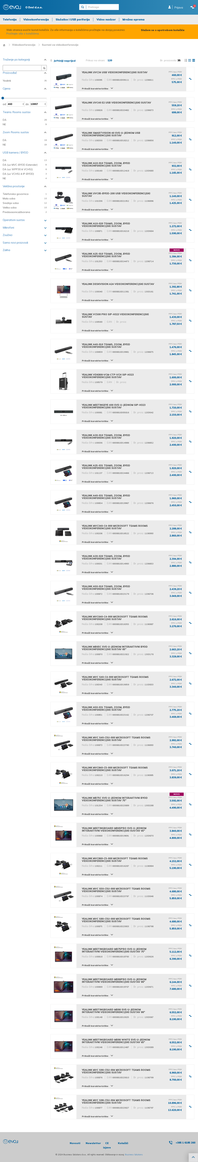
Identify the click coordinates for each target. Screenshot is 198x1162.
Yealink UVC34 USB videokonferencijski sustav (114, 72)
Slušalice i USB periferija (73, 19)
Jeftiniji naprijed (62, 61)
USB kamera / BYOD (15, 152)
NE (25, 124)
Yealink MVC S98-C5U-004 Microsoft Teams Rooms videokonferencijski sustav (116, 1101)
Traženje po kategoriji (16, 59)
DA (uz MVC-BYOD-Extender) (25, 165)
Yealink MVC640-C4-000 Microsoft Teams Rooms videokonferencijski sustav (115, 618)
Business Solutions (134, 1154)
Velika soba (25, 207)
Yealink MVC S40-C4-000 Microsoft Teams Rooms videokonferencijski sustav (115, 678)
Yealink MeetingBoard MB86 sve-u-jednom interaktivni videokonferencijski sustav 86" (113, 1011)
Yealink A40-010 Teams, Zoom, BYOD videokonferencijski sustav (106, 345)
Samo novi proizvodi (15, 242)
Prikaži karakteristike (95, 88)
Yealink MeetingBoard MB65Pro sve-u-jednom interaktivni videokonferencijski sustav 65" (114, 829)
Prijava (178, 7)
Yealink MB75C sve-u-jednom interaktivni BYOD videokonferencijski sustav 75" (115, 799)
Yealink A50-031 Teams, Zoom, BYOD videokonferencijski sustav (106, 708)
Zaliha (6, 250)
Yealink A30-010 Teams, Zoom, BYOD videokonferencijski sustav (106, 436)
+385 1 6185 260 (185, 1142)
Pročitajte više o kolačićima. (22, 33)
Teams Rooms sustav (17, 112)
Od (4, 104)
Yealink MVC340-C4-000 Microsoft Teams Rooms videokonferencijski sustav (115, 527)
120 (110, 60)
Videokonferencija (36, 19)
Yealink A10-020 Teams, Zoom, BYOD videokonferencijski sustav (106, 224)
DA (25, 120)
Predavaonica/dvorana (25, 212)
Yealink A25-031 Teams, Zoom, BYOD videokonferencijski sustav (106, 466)
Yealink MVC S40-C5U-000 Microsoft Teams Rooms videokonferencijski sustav (116, 738)
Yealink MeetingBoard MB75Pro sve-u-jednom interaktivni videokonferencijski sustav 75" (114, 950)
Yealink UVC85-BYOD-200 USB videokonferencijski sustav (116, 194)
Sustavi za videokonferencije (60, 44)
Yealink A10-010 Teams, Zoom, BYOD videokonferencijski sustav (106, 164)
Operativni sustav (14, 220)
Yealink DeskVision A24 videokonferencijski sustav (118, 284)
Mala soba (25, 198)
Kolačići (123, 1143)
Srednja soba (25, 203)
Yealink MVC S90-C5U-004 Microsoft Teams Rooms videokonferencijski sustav (116, 1071)
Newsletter (93, 1143)
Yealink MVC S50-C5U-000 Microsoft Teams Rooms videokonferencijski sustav (116, 890)
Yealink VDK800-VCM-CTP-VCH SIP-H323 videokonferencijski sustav (108, 376)
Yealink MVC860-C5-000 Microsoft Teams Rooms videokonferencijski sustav (115, 859)
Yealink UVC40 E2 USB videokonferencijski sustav (116, 102)
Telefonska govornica (25, 194)
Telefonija (10, 19)
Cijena (6, 88)
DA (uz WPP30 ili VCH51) (25, 169)
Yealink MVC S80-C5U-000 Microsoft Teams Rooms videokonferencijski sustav (116, 920)
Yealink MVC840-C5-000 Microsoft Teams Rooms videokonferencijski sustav (115, 769)
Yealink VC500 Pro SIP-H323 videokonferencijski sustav (115, 315)
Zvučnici (7, 235)
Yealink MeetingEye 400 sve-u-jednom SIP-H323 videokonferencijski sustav (113, 406)
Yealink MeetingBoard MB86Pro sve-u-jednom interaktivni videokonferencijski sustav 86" (114, 980)
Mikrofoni (8, 227)
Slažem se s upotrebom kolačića (162, 30)
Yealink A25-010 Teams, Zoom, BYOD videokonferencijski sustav (106, 255)
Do (27, 104)
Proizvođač (10, 72)
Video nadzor (106, 19)
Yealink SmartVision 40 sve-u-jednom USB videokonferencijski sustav (111, 134)
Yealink (25, 80)
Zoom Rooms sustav (16, 132)
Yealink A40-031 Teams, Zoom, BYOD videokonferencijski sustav (106, 497)
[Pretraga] (103, 7)
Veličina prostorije (14, 186)
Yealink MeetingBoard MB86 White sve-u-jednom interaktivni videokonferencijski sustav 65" (116, 1041)
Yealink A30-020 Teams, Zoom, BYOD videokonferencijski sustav (106, 557)
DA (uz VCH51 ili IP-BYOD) (25, 174)
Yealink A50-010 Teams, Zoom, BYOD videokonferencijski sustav (106, 587)
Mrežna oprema (133, 19)
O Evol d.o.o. (33, 7)
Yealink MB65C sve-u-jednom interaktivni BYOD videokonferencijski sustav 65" (115, 648)
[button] (193, 1157)
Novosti (75, 1143)
